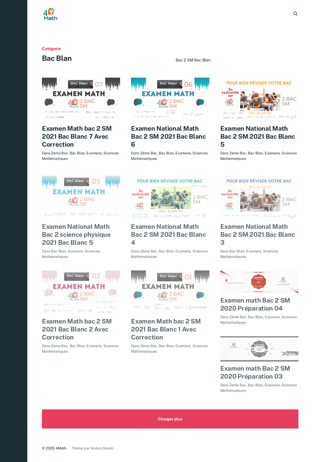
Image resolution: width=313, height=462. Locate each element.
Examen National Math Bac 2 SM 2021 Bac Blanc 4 (168, 241)
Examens (94, 153)
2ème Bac (59, 153)
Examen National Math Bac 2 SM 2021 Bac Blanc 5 (257, 137)
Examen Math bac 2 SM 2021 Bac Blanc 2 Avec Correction (77, 336)
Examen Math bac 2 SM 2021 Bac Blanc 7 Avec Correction (77, 136)
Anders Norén (102, 448)
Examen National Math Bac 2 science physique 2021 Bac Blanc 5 (76, 241)
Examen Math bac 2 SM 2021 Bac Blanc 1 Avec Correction (166, 336)
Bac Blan (77, 153)
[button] (13, 231)
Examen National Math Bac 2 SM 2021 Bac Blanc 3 (257, 241)
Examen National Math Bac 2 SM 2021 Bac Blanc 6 (168, 136)
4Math (61, 448)
